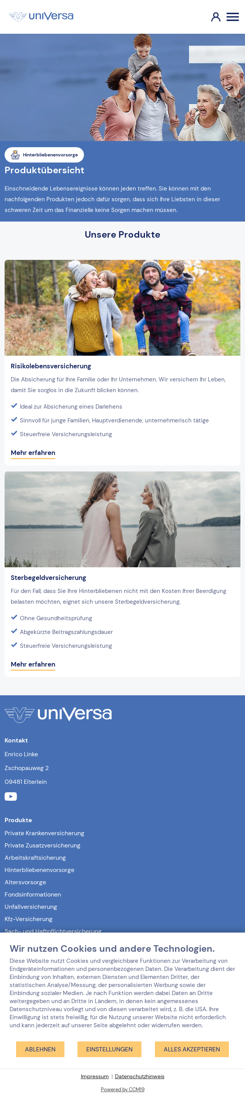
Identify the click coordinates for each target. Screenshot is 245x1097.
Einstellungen (109, 1049)
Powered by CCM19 (123, 1089)
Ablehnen (40, 1049)
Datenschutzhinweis (139, 1076)
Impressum (95, 1076)
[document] (122, 992)
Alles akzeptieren (192, 1049)
